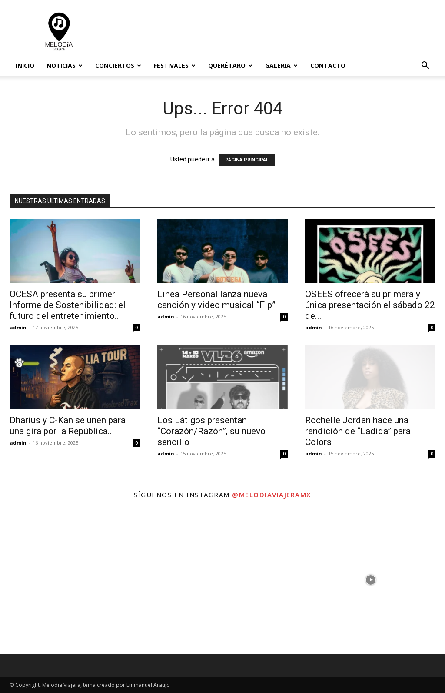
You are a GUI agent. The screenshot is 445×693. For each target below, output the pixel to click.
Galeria (281, 65)
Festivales (175, 65)
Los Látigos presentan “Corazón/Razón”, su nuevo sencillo (211, 431)
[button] (425, 66)
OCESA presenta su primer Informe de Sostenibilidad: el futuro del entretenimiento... (68, 305)
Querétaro (230, 65)
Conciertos (118, 65)
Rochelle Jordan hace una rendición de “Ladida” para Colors (358, 431)
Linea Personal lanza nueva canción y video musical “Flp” (216, 299)
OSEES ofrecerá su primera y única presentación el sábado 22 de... (370, 305)
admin (18, 327)
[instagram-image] (74, 580)
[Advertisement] (277, 32)
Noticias (64, 65)
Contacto (327, 65)
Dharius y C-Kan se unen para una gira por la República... (68, 425)
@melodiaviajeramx (271, 494)
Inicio (25, 65)
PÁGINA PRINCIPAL (247, 160)
